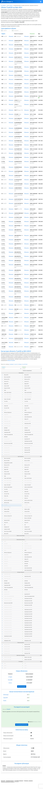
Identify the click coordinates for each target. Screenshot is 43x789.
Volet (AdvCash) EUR (7, 570)
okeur (5, 667)
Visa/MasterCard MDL (8, 616)
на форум (20, 364)
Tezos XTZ (6, 522)
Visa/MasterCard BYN (8, 611)
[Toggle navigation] (40, 1)
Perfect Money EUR (7, 548)
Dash (5, 390)
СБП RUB (5, 427)
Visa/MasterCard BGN (8, 633)
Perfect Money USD (7, 545)
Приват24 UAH (6, 591)
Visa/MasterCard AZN (8, 636)
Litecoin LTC (6, 381)
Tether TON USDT (7, 399)
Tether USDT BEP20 (7, 482)
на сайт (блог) (24, 364)
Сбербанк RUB (6, 430)
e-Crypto (10, 676)
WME (5, 541)
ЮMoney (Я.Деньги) (7, 412)
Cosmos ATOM (6, 511)
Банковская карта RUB (8, 443)
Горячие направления (27, 370)
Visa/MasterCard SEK (8, 622)
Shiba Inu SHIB (6, 509)
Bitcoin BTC (6, 374)
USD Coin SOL (6, 502)
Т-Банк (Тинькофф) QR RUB (9, 596)
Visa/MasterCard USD (8, 441)
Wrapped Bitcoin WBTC (8, 462)
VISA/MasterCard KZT (8, 609)
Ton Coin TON (6, 493)
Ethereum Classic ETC (8, 515)
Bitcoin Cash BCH (7, 458)
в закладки (11, 364)
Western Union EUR (7, 659)
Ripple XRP (6, 383)
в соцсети (15, 364)
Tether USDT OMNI (7, 513)
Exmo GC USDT (6, 537)
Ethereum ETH (6, 379)
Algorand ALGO (7, 520)
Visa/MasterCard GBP (8, 605)
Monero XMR (6, 385)
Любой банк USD (7, 421)
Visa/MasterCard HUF (8, 618)
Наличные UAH (7, 454)
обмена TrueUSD (11, 360)
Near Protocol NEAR (7, 531)
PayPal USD (6, 414)
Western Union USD (7, 657)
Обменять (11, 36)
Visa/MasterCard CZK (8, 627)
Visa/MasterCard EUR (8, 598)
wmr (5, 663)
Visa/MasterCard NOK (8, 631)
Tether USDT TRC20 (7, 394)
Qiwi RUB (5, 543)
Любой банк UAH (7, 425)
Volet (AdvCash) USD (7, 416)
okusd (5, 665)
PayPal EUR (6, 561)
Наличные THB (7, 653)
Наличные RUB (7, 646)
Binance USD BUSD (7, 518)
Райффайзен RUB (7, 640)
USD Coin (5, 498)
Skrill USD (6, 563)
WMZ (5, 410)
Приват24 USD (6, 638)
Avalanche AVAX (7, 529)
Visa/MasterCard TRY (8, 620)
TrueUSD (5, 504)
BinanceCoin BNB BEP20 (8, 403)
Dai (4, 524)
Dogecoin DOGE (7, 388)
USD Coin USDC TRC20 (8, 500)
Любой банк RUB (7, 423)
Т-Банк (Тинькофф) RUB (8, 434)
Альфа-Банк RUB (7, 432)
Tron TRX (6, 401)
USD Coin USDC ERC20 (8, 487)
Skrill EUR (6, 565)
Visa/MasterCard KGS (8, 629)
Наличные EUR (7, 452)
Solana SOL (6, 405)
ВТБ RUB (5, 436)
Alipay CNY (6, 559)
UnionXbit (10, 679)
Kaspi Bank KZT (7, 594)
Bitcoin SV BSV (6, 460)
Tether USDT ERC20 (7, 392)
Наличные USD (7, 447)
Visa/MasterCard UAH (8, 445)
